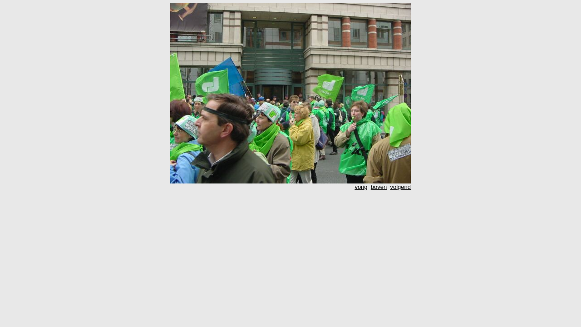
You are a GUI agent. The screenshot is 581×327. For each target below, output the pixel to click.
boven (379, 186)
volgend (400, 186)
